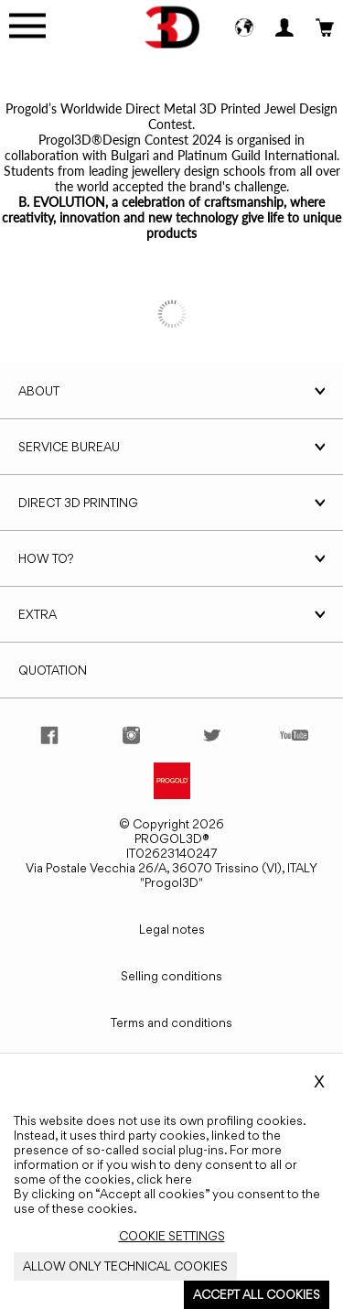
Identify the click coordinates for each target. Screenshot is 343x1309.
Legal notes (172, 929)
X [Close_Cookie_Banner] (319, 1082)
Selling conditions (171, 975)
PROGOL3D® (171, 838)
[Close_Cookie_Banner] (172, 1235)
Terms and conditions (171, 1022)
